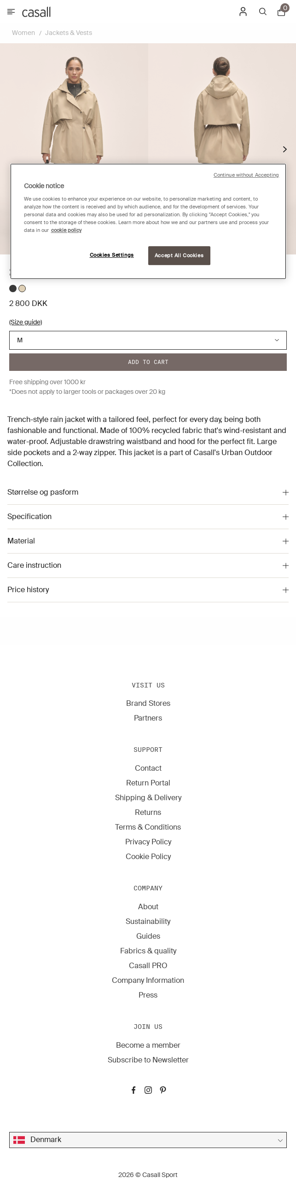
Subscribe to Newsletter (148, 1060)
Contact (148, 768)
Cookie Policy (148, 856)
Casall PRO (148, 965)
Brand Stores (148, 703)
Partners (148, 718)
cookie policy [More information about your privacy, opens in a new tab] (66, 230)
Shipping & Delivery (148, 797)
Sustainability (148, 921)
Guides (148, 936)
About (148, 907)
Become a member (148, 1045)
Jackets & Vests (68, 33)
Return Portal (148, 783)
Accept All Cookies (179, 255)
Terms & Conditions (148, 827)
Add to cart (148, 362)
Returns (148, 812)
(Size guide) (25, 322)
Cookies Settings (112, 255)
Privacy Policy (148, 842)
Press (148, 995)
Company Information (148, 980)
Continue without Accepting (246, 175)
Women (23, 33)
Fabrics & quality (148, 951)
